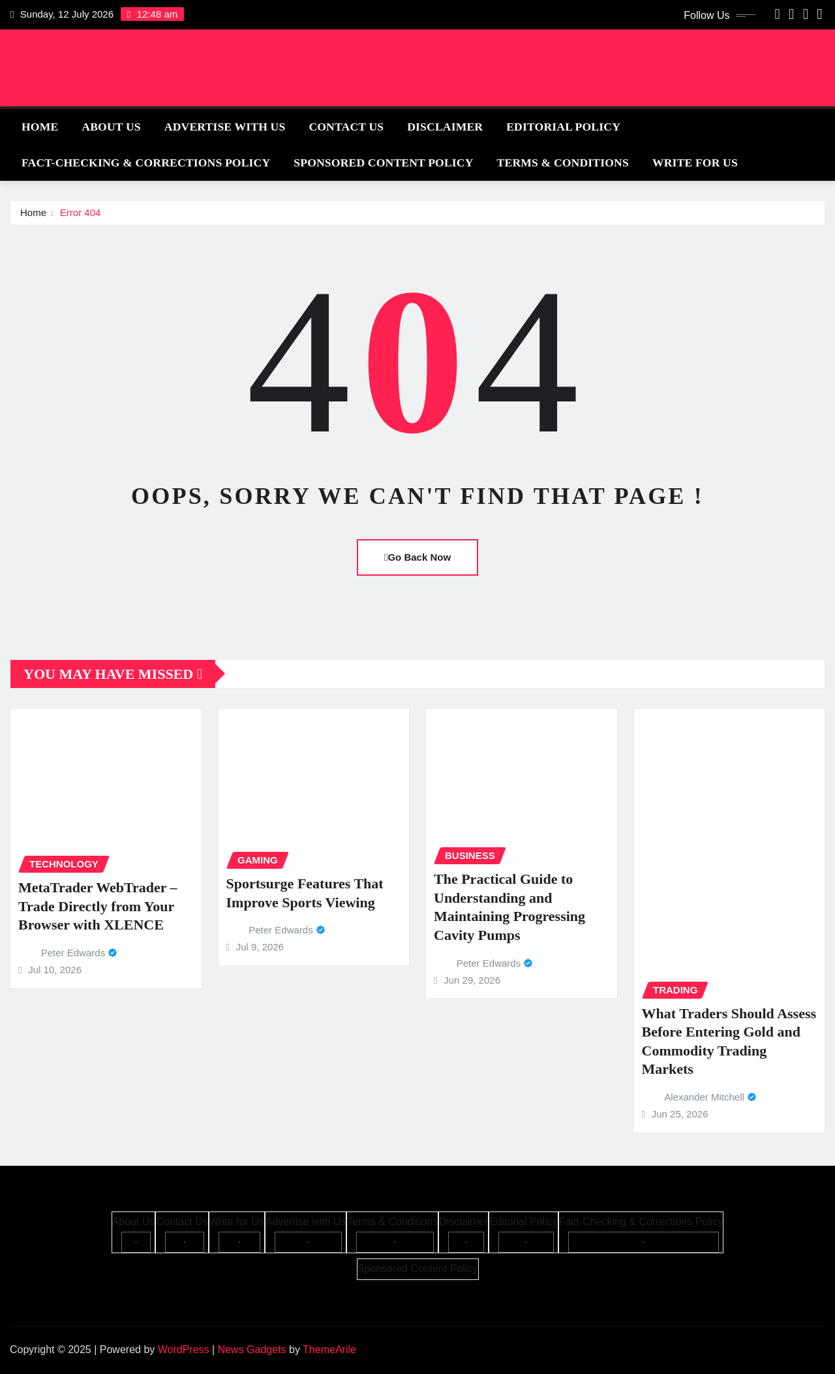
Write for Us (695, 162)
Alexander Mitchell (704, 1096)
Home (40, 126)
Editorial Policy (563, 126)
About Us (111, 126)
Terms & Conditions (563, 162)
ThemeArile (329, 1349)
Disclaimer (445, 126)
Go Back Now (417, 557)
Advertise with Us (225, 126)
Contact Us (346, 126)
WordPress (183, 1349)
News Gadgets (252, 1349)
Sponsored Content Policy (383, 162)
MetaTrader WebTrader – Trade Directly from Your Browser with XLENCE (97, 906)
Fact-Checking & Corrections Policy (146, 162)
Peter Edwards (73, 952)
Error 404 (80, 212)
